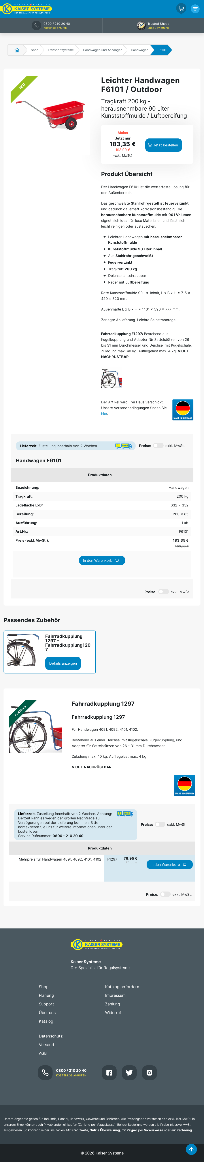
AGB (43, 982)
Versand (46, 974)
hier (104, 413)
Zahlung (112, 933)
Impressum (115, 924)
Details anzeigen (63, 592)
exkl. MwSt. (175, 445)
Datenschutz (51, 965)
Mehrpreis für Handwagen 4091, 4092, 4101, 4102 (60, 788)
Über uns (47, 942)
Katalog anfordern (122, 916)
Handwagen (139, 50)
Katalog (46, 950)
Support (46, 933)
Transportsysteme (61, 50)
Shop (34, 50)
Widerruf (113, 942)
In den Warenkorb (167, 491)
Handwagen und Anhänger (102, 50)
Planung (46, 924)
